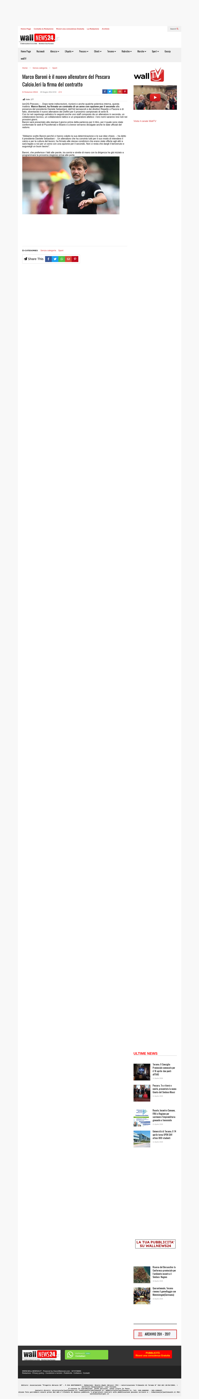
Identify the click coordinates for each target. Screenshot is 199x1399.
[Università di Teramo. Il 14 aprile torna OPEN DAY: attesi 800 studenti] (142, 1139)
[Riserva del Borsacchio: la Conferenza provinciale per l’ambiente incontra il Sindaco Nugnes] (142, 1275)
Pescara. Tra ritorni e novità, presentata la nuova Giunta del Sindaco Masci (164, 1089)
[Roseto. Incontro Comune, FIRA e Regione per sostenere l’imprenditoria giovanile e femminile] (142, 1118)
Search (174, 29)
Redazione (26, 1373)
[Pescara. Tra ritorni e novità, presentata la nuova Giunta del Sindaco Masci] (142, 1093)
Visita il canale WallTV (145, 121)
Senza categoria (48, 250)
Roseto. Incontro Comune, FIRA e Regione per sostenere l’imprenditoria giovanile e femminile (164, 1115)
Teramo (111, 51)
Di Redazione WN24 (30, 92)
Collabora (78, 1373)
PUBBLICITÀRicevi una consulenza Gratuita (153, 1354)
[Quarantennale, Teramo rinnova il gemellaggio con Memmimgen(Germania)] (142, 1296)
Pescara (83, 51)
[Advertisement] (33, 230)
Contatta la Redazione (43, 29)
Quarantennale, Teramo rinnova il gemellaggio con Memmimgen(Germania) (164, 1292)
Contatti (86, 1373)
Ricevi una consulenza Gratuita (70, 29)
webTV (23, 58)
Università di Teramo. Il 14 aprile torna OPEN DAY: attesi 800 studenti (164, 1135)
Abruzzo (54, 51)
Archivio (105, 29)
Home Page (26, 29)
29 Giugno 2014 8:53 (48, 92)
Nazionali (41, 51)
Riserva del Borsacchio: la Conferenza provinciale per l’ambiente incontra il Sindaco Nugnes (164, 1272)
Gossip (168, 51)
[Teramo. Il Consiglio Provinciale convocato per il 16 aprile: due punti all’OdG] (142, 1072)
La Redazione (93, 29)
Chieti (97, 51)
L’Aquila (69, 51)
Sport (155, 51)
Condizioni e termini (54, 1373)
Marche (141, 51)
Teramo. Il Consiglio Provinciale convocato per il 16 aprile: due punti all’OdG (164, 1069)
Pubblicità (68, 1373)
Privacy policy (38, 1373)
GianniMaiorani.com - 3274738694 (67, 1371)
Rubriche (127, 51)
